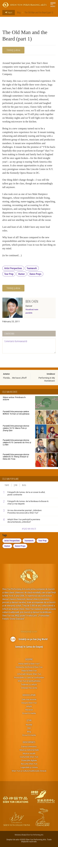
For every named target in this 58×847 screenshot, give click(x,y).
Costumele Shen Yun (29, 756)
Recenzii (29, 709)
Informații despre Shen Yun (29, 674)
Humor (21, 274)
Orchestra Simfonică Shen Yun (29, 667)
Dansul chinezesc (29, 746)
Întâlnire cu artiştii (29, 684)
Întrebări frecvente (29, 687)
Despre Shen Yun (29, 702)
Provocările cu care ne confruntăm (29, 677)
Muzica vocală (29, 753)
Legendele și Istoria (29, 767)
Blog (19, 12)
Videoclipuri (29, 695)
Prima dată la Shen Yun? (29, 663)
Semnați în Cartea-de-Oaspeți (29, 646)
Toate (7, 485)
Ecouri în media (29, 713)
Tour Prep (8, 274)
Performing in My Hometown (47, 379)
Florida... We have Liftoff (15, 377)
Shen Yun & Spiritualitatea (29, 680)
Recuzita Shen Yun (29, 763)
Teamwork (32, 268)
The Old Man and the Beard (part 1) (39, 12)
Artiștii (29, 706)
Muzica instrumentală (29, 749)
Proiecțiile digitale (29, 760)
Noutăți (29, 724)
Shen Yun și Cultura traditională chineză (29, 770)
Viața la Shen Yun (29, 670)
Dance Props (35, 274)
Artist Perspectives (13, 268)
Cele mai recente (29, 699)
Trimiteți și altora (13, 50)
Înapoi (7, 12)
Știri (15, 485)
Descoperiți (29, 742)
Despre (29, 659)
